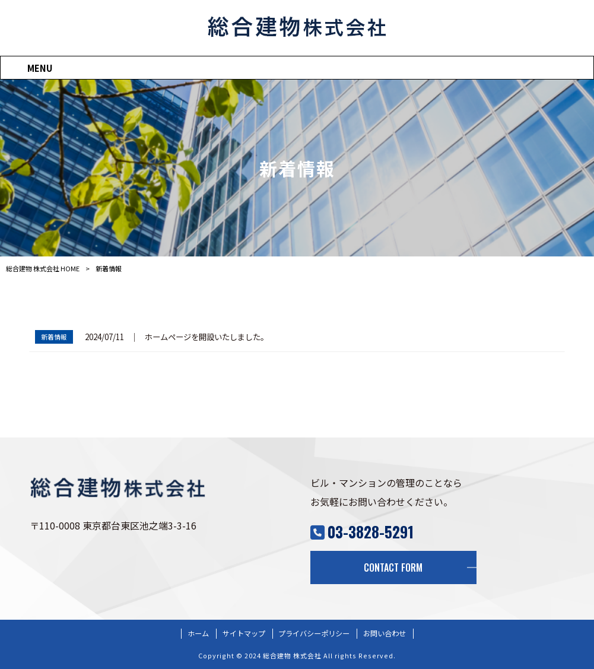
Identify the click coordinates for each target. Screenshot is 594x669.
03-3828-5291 (371, 532)
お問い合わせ (384, 634)
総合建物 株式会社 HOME (43, 268)
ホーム (198, 634)
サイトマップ (244, 634)
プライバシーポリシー (314, 634)
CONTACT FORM (393, 567)
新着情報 (54, 336)
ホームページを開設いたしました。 (206, 337)
